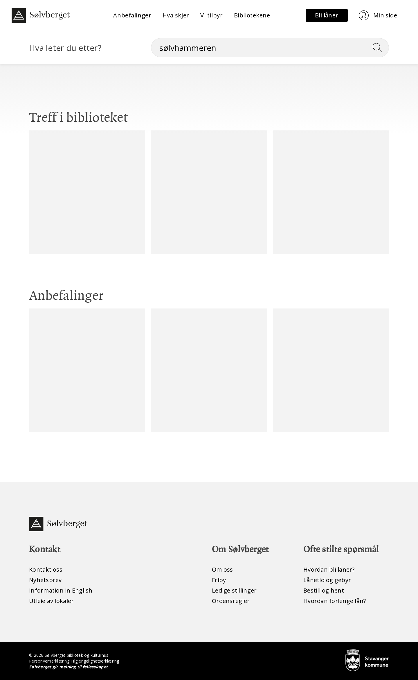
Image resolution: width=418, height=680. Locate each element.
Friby (219, 580)
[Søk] (270, 47)
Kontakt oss (45, 569)
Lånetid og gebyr (327, 580)
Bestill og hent (323, 590)
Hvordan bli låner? (329, 569)
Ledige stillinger (234, 590)
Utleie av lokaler (51, 601)
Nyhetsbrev (45, 580)
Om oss (222, 569)
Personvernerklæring (49, 661)
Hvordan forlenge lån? (334, 601)
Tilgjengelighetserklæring (95, 661)
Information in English (61, 590)
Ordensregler (231, 601)
